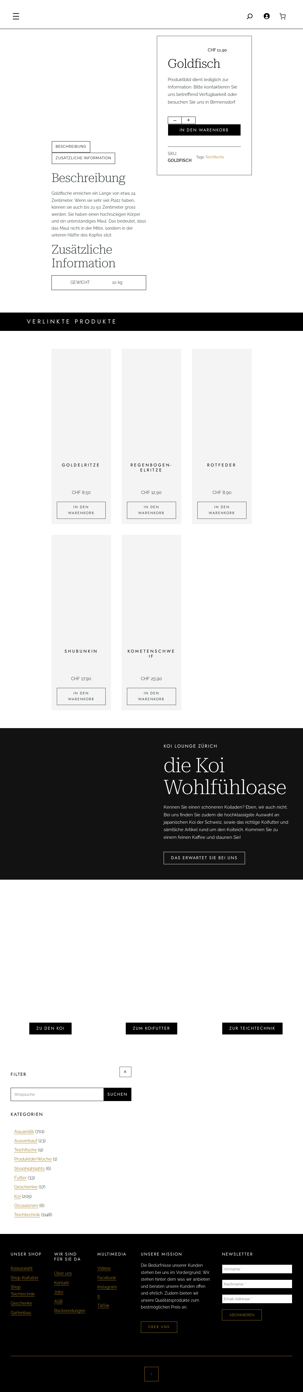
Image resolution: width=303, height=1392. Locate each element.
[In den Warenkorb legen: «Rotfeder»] (221, 510)
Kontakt (61, 1282)
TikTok (103, 1305)
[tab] (71, 146)
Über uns (63, 1273)
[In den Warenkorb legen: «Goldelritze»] (81, 510)
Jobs (58, 1292)
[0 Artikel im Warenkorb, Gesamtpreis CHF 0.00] (282, 16)
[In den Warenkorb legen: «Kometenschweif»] (151, 696)
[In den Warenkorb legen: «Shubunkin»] (81, 696)
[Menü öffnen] (16, 16)
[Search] (249, 16)
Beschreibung (71, 146)
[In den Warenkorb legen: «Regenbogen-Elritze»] (151, 510)
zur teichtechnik (252, 1028)
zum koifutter (151, 1028)
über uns (159, 1327)
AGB (58, 1301)
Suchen (117, 1094)
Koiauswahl (22, 1268)
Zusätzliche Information (83, 158)
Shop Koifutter (24, 1277)
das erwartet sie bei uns (204, 858)
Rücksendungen (69, 1310)
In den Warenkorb (204, 130)
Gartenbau (21, 1312)
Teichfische (214, 157)
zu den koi (50, 1028)
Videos (104, 1268)
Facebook (106, 1277)
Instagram (107, 1287)
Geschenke (21, 1303)
